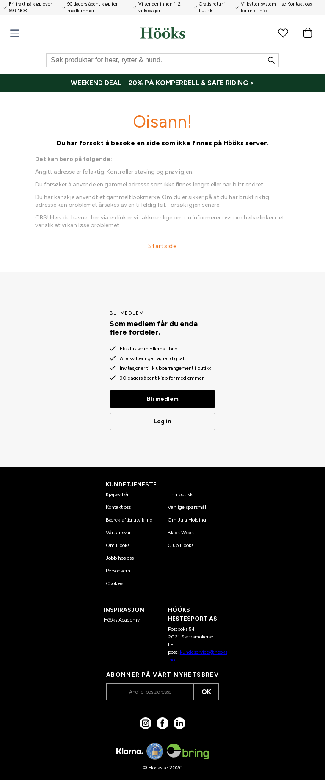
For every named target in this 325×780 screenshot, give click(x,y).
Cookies (114, 583)
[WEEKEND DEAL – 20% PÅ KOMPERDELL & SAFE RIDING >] (162, 83)
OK (206, 692)
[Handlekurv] (307, 33)
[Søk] (162, 60)
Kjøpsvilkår (118, 494)
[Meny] (15, 33)
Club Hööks (180, 545)
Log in (162, 421)
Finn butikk (180, 494)
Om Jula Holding (187, 520)
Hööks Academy (122, 620)
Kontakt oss (118, 507)
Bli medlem (163, 398)
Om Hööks (117, 545)
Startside (162, 246)
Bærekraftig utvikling (129, 520)
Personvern (118, 571)
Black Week (181, 533)
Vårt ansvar (118, 533)
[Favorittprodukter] (283, 33)
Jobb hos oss (120, 558)
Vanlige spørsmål (187, 507)
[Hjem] (162, 33)
